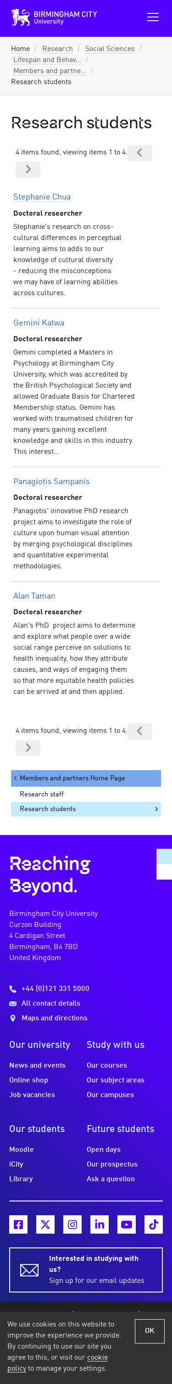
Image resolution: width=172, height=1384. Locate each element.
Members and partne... (49, 71)
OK (150, 1331)
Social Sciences (110, 49)
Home (20, 49)
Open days (104, 1150)
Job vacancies (32, 1095)
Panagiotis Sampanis (51, 482)
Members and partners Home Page (69, 778)
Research (57, 49)
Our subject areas (115, 1080)
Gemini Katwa (38, 323)
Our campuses (110, 1095)
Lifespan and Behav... (47, 60)
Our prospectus (112, 1164)
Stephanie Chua (42, 197)
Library (21, 1179)
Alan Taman (34, 596)
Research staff (42, 794)
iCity (16, 1164)
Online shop (28, 1080)
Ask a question (111, 1179)
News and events (37, 1065)
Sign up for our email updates (100, 1269)
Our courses (107, 1065)
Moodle (21, 1150)
